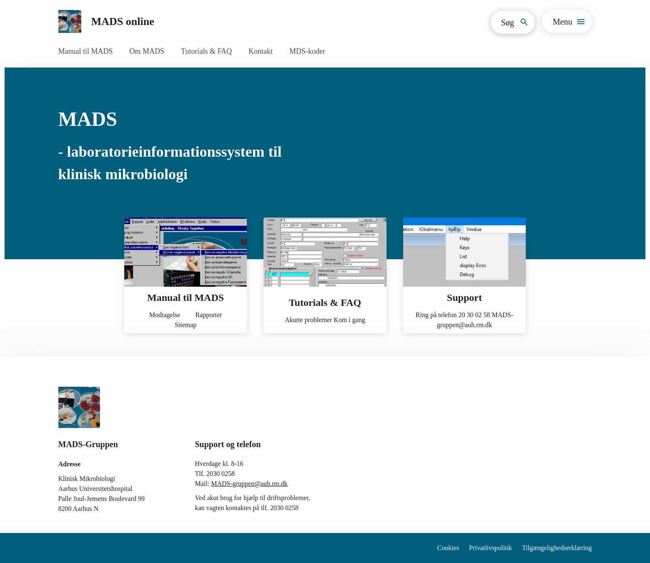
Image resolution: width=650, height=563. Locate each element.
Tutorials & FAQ (206, 51)
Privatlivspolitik (490, 547)
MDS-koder (307, 51)
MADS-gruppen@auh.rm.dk (249, 483)
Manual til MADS (85, 51)
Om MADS (147, 51)
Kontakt (260, 51)
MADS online (122, 21)
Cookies (448, 547)
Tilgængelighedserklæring (557, 547)
